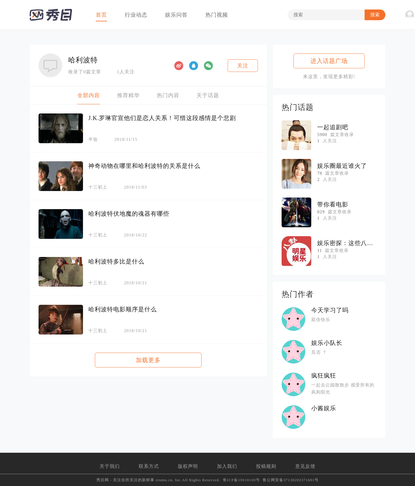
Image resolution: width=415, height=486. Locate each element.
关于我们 (110, 466)
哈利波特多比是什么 (116, 261)
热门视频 (216, 15)
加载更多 (148, 360)
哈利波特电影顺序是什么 (122, 309)
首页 (101, 15)
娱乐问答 (176, 15)
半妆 (93, 139)
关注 (242, 66)
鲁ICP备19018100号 (241, 480)
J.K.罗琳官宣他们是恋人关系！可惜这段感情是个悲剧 (162, 118)
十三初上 (97, 187)
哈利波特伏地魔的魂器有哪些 (128, 213)
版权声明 (188, 466)
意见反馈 (305, 466)
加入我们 (227, 466)
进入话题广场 (329, 61)
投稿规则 (266, 466)
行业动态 (136, 15)
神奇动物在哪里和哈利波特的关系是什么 (144, 165)
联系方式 (149, 466)
